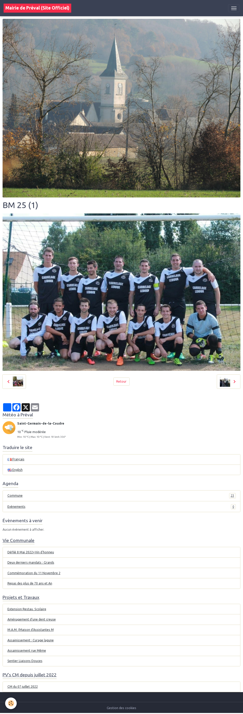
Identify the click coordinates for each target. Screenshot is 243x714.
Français (15, 459)
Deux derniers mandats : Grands (30, 562)
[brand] (37, 8)
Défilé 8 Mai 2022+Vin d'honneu (30, 552)
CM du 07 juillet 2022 (22, 686)
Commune (121, 495)
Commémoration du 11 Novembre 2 (33, 573)
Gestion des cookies (121, 708)
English (15, 469)
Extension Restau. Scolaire (26, 609)
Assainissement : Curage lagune (30, 640)
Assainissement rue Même (26, 650)
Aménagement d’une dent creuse (31, 619)
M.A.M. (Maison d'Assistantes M (30, 629)
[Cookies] (11, 703)
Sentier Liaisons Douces (24, 661)
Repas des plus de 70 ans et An (29, 583)
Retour (121, 381)
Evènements (121, 506)
